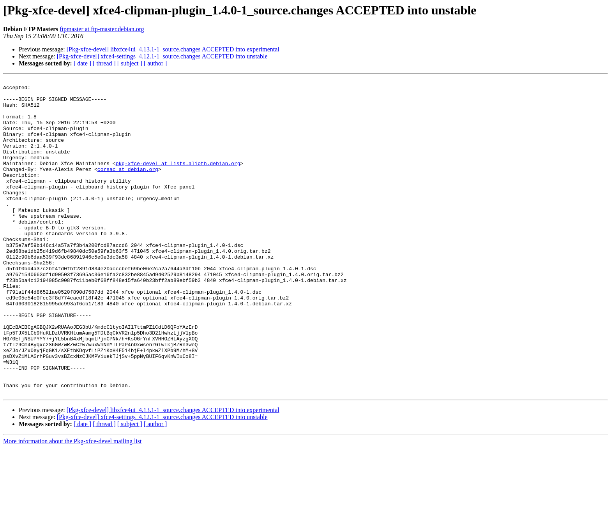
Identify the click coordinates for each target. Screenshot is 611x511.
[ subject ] (129, 63)
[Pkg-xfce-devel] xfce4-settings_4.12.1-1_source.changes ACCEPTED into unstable (162, 56)
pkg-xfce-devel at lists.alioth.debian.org (178, 180)
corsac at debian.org (127, 187)
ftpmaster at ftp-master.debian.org (102, 29)
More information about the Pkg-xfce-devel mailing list (72, 504)
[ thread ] (104, 63)
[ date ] (82, 63)
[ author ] (155, 63)
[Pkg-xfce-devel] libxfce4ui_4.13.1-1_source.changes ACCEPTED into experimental (173, 49)
